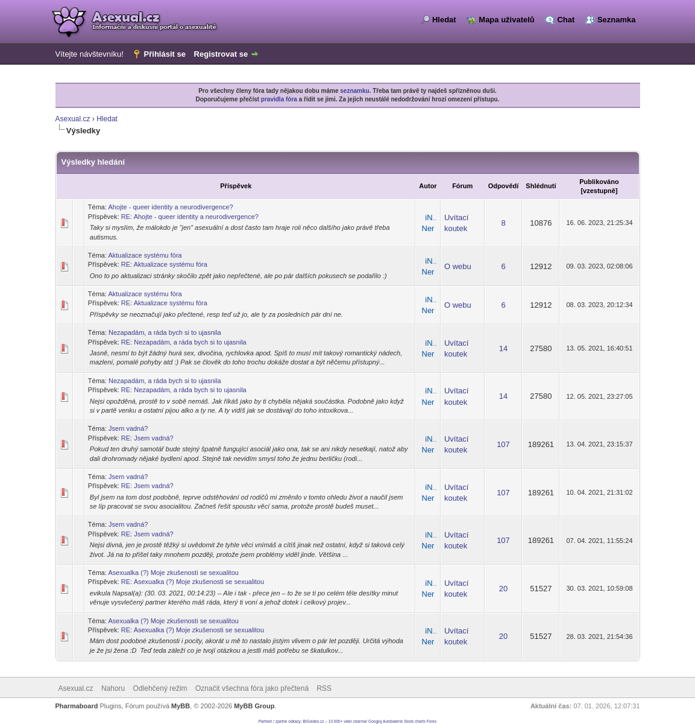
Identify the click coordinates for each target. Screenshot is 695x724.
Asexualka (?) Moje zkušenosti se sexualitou (173, 572)
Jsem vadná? (128, 428)
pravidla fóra (279, 99)
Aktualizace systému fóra (144, 255)
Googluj (375, 721)
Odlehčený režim (160, 688)
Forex (432, 721)
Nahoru (113, 688)
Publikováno (598, 181)
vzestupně (599, 190)
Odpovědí (503, 185)
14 (503, 348)
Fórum (462, 185)
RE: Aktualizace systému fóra (164, 264)
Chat (565, 19)
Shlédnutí (541, 185)
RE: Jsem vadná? (147, 438)
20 (503, 588)
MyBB (180, 706)
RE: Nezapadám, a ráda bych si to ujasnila (184, 342)
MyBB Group (254, 706)
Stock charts (415, 721)
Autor (427, 185)
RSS (324, 688)
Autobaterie (393, 721)
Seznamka (616, 19)
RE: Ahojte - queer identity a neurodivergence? (190, 216)
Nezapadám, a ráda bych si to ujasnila (164, 332)
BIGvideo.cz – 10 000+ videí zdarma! (335, 721)
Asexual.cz (72, 119)
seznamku (354, 90)
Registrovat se (221, 54)
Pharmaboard (76, 706)
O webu (457, 266)
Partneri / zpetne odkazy (280, 721)
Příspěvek (235, 185)
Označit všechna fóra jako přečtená (252, 688)
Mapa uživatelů (506, 19)
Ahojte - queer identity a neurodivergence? (170, 207)
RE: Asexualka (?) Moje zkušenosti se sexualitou (192, 581)
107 (503, 444)
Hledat (444, 19)
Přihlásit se (165, 54)
